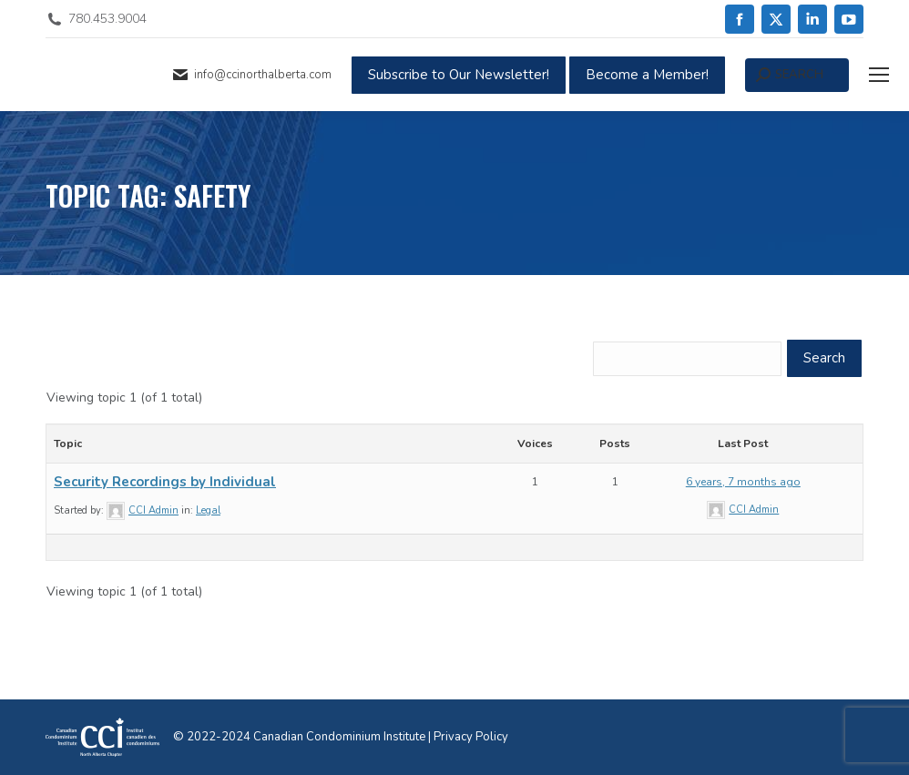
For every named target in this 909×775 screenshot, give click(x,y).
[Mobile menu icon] (879, 75)
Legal (208, 510)
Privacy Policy (471, 737)
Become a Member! (647, 75)
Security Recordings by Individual (165, 482)
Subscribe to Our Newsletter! (458, 75)
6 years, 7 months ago (743, 481)
